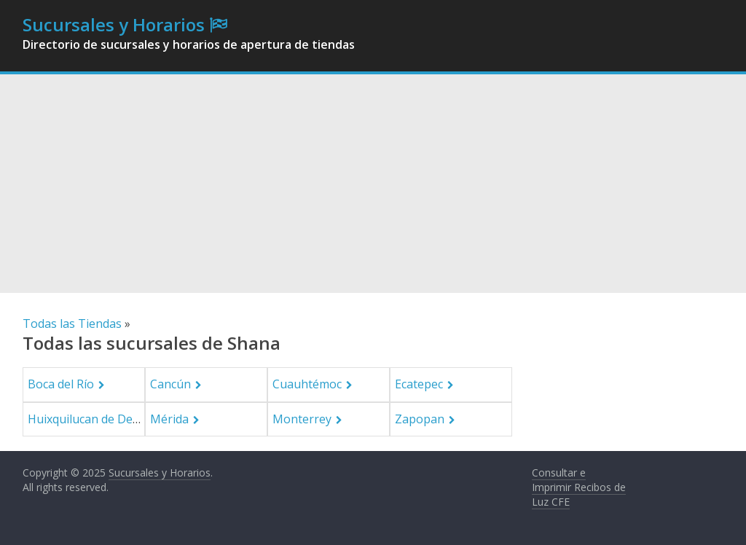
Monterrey (301, 419)
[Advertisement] (373, 184)
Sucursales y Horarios (114, 24)
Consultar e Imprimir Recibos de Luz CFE (579, 487)
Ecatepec (419, 384)
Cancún (170, 384)
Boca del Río (61, 384)
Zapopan (419, 419)
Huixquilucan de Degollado (100, 419)
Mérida (169, 419)
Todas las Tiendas (72, 323)
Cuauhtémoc (307, 384)
